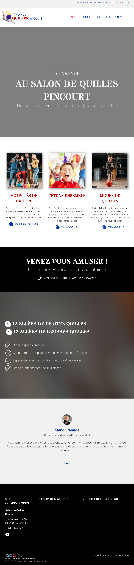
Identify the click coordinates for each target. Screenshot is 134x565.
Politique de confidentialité (102, 555)
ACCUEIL (75, 17)
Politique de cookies (122, 555)
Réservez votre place (65, 279)
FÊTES (97, 17)
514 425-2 (73, 279)
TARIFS (86, 17)
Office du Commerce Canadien (25, 559)
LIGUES (107, 17)
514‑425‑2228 (124, 2)
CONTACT (119, 17)
